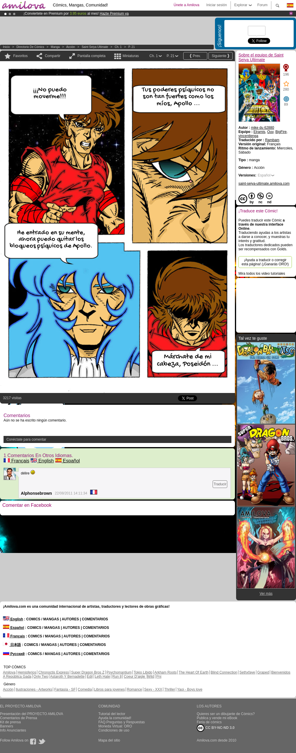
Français (16, 460)
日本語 (12, 645)
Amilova (9, 672)
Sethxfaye (247, 672)
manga (55, 47)
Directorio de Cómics (30, 47)
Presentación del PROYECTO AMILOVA (31, 714)
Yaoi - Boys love (189, 689)
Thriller (169, 689)
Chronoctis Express (53, 672)
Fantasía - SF (65, 689)
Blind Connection (224, 672)
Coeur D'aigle (135, 676)
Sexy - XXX (153, 689)
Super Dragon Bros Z (87, 672)
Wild (150, 676)
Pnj (158, 676)
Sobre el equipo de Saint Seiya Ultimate (260, 57)
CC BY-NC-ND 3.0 (216, 728)
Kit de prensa (10, 722)
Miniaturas (130, 56)
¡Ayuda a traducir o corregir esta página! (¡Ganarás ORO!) (265, 262)
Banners (6, 726)
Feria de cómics (209, 722)
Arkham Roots (165, 672)
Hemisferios (27, 672)
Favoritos (20, 56)
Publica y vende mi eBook (217, 718)
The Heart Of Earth (193, 672)
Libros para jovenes (109, 689)
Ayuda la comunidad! (114, 718)
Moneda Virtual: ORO (115, 726)
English (42, 460)
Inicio (6, 47)
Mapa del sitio (109, 740)
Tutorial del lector (111, 714)
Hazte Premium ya (114, 13)
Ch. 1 (118, 47)
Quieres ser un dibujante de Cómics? (226, 714)
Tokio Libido (143, 672)
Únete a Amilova (186, 5)
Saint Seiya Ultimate (95, 47)
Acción (70, 47)
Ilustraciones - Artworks (34, 689)
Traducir (219, 484)
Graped (263, 672)
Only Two (40, 676)
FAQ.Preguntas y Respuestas (121, 722)
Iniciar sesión (216, 5)
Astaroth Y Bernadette (67, 676)
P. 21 (131, 47)
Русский (14, 654)
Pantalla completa (91, 56)
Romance (134, 689)
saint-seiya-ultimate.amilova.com (264, 183)
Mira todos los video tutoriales (261, 273)
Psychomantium (119, 672)
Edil (90, 676)
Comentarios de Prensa (18, 718)
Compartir (52, 56)
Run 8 (117, 676)
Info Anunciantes (13, 730)
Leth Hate (102, 676)
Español (67, 460)
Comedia (85, 689)
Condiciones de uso (113, 730)
